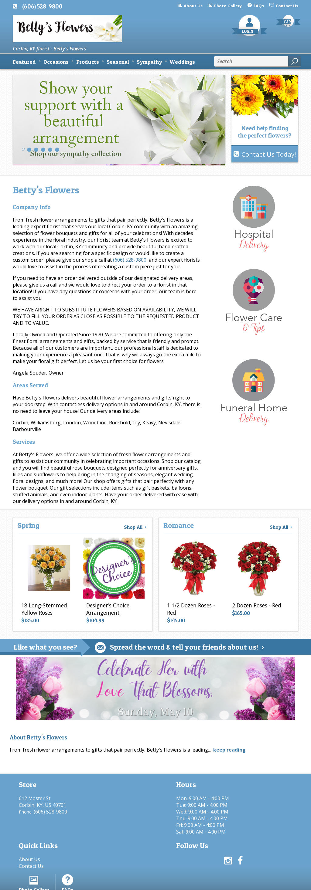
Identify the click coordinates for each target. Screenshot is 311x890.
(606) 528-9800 (42, 6)
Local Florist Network (235, 882)
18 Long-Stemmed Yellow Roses (44, 610)
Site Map (277, 882)
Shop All (136, 527)
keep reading (229, 749)
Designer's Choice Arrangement (107, 610)
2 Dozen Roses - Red (256, 606)
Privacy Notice (188, 882)
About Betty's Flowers (38, 737)
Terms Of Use (148, 882)
